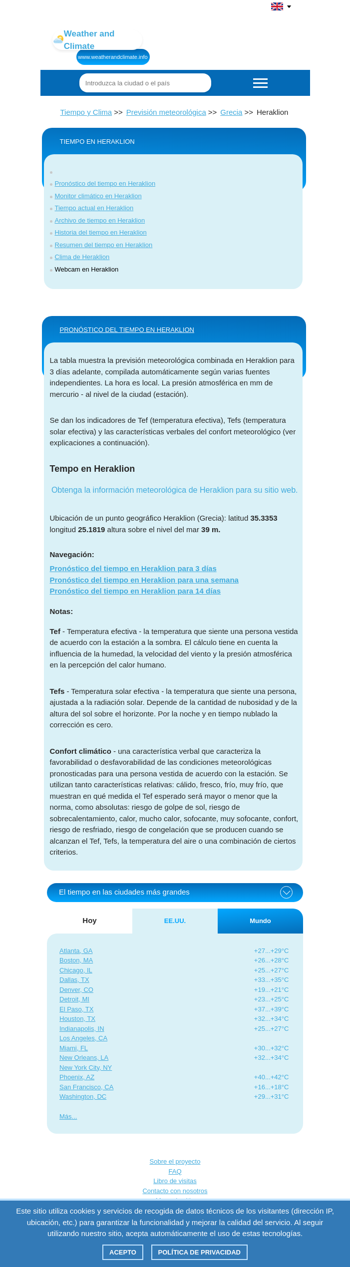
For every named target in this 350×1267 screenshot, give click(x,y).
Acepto (122, 1252)
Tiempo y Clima (86, 112)
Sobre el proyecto (175, 1161)
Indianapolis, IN (81, 1028)
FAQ (174, 1171)
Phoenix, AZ (76, 1077)
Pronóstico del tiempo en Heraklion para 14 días (135, 591)
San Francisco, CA (86, 1087)
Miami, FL (73, 1048)
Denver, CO (76, 989)
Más (65, 1116)
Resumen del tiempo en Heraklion (104, 245)
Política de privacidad (199, 1252)
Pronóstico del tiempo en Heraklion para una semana (144, 580)
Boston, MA (76, 960)
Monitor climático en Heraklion (98, 196)
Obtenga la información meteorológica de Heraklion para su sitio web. (174, 490)
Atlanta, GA (75, 950)
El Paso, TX (76, 1009)
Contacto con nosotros (174, 1191)
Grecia (231, 112)
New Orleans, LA (83, 1057)
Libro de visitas (175, 1181)
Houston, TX (77, 1018)
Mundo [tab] (260, 921)
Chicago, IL (75, 970)
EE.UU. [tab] (175, 921)
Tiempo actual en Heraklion (94, 208)
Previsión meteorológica (166, 112)
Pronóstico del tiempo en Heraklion (105, 183)
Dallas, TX (74, 979)
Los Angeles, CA (83, 1038)
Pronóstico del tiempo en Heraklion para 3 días (133, 568)
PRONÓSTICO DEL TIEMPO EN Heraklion (127, 329)
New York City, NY (85, 1067)
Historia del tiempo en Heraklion (101, 232)
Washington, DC (82, 1096)
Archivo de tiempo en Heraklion (100, 220)
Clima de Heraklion (82, 257)
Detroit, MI (74, 999)
